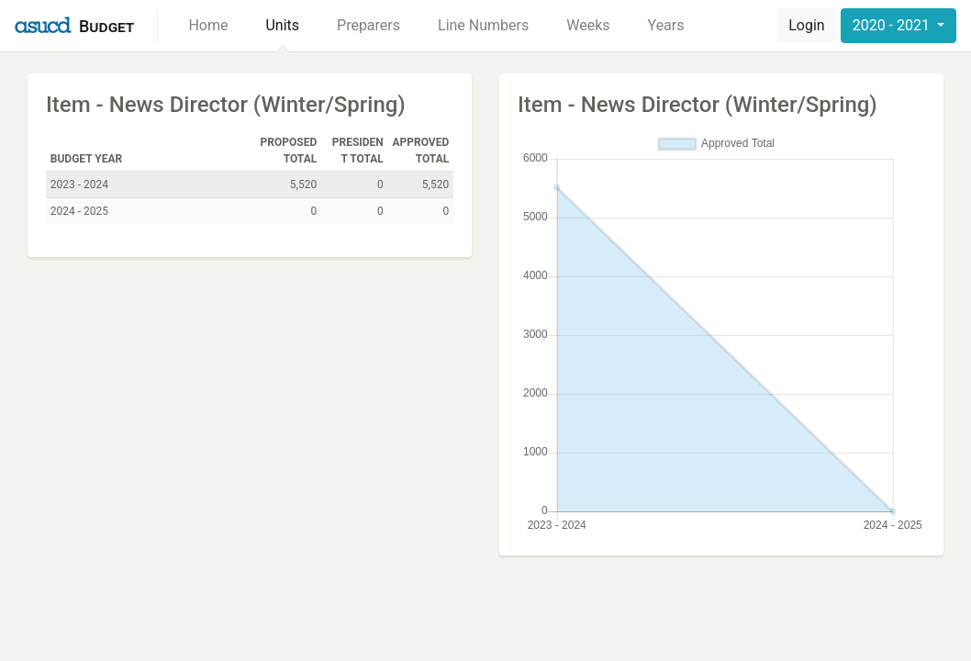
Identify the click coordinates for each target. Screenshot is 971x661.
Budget (106, 26)
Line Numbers (483, 25)
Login (806, 25)
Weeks (587, 25)
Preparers (368, 25)
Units (282, 25)
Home (208, 25)
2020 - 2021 (893, 25)
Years (666, 25)
